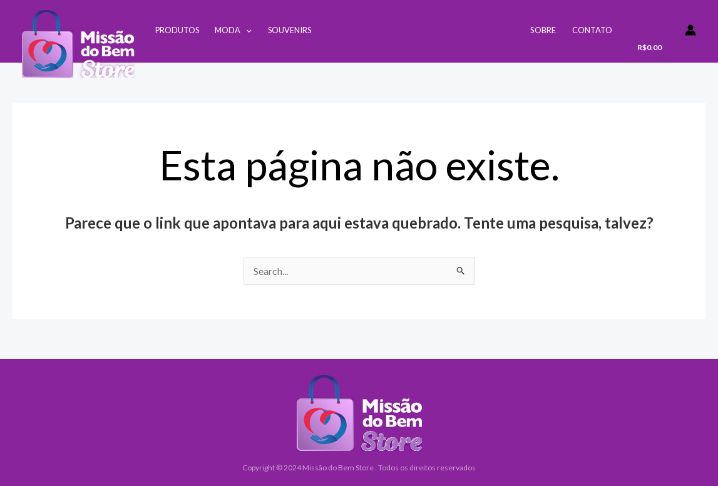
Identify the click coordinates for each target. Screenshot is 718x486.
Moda (233, 30)
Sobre (543, 30)
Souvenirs (289, 30)
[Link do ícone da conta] (690, 30)
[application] (246, 30)
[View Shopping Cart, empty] (652, 36)
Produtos (177, 30)
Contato (592, 30)
